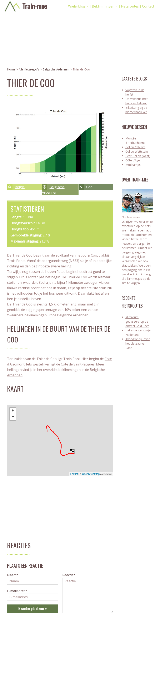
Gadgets (15, 667)
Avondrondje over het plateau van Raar (137, 343)
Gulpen (15, 658)
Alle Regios (92, 649)
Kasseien (16, 671)
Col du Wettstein (136, 151)
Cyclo (14, 649)
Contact (148, 6)
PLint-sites (69, 680)
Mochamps (133, 165)
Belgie (20, 187)
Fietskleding (18, 653)
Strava (131, 667)
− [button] (12, 417)
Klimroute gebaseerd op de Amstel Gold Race (137, 321)
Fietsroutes (130, 6)
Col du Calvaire (135, 147)
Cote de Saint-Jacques (78, 364)
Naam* (12, 575)
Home (11, 69)
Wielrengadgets (58, 658)
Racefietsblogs (58, 649)
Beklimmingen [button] (103, 6)
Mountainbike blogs (61, 653)
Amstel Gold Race (22, 662)
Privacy (90, 667)
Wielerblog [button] (77, 6)
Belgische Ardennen (55, 69)
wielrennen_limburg (139, 662)
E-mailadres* (17, 591)
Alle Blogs (92, 653)
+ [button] (12, 411)
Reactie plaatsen (32, 608)
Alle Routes (92, 658)
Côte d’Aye (132, 160)
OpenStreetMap (91, 474)
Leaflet (74, 474)
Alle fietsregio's (29, 69)
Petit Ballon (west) (137, 156)
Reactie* (68, 575)
